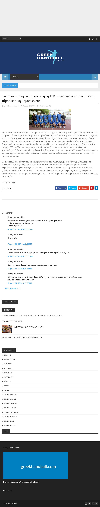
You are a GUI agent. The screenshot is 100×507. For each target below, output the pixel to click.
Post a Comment (12, 288)
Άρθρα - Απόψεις (10, 359)
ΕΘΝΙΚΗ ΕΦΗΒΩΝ (10, 408)
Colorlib (14, 503)
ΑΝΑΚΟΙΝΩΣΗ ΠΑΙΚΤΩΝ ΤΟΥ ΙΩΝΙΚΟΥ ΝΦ (22, 337)
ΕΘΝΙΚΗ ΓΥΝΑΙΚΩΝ (10, 403)
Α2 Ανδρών (8, 373)
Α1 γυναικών (8, 368)
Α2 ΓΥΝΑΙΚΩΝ (8, 377)
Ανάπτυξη (7, 381)
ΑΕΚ (50, 106)
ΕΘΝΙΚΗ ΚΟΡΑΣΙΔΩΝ (11, 412)
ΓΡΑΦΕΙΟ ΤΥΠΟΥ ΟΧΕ (12, 321)
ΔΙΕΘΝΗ (6, 390)
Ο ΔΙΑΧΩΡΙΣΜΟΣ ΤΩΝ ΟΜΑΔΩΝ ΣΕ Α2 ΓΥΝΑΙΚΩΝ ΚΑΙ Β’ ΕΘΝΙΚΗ (32, 315)
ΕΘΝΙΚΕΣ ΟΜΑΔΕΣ (10, 395)
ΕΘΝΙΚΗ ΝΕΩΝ (9, 421)
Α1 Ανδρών (43, 106)
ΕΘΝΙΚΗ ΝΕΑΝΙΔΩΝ (10, 417)
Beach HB (7, 355)
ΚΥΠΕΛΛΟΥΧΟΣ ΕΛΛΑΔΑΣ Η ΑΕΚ (28, 327)
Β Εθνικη (7, 386)
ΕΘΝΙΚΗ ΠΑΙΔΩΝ (9, 425)
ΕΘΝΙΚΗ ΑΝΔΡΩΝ (10, 399)
